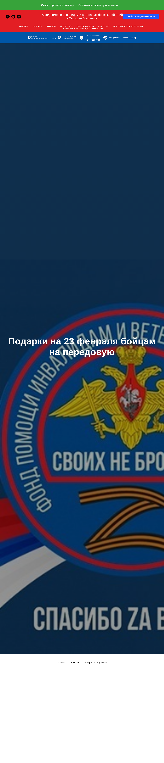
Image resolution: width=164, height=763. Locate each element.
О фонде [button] (23, 26)
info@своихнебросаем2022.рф (122, 38)
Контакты (97, 29)
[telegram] (8, 17)
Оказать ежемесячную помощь (98, 5)
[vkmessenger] (13, 17)
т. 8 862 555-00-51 (92, 35)
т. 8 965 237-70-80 (92, 40)
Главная (61, 663)
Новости (37, 26)
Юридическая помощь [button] (75, 29)
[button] (141, 16)
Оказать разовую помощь (57, 5)
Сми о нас (103, 26)
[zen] (19, 17)
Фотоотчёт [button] (66, 26)
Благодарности (85, 26)
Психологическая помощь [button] (128, 26)
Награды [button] (51, 26)
